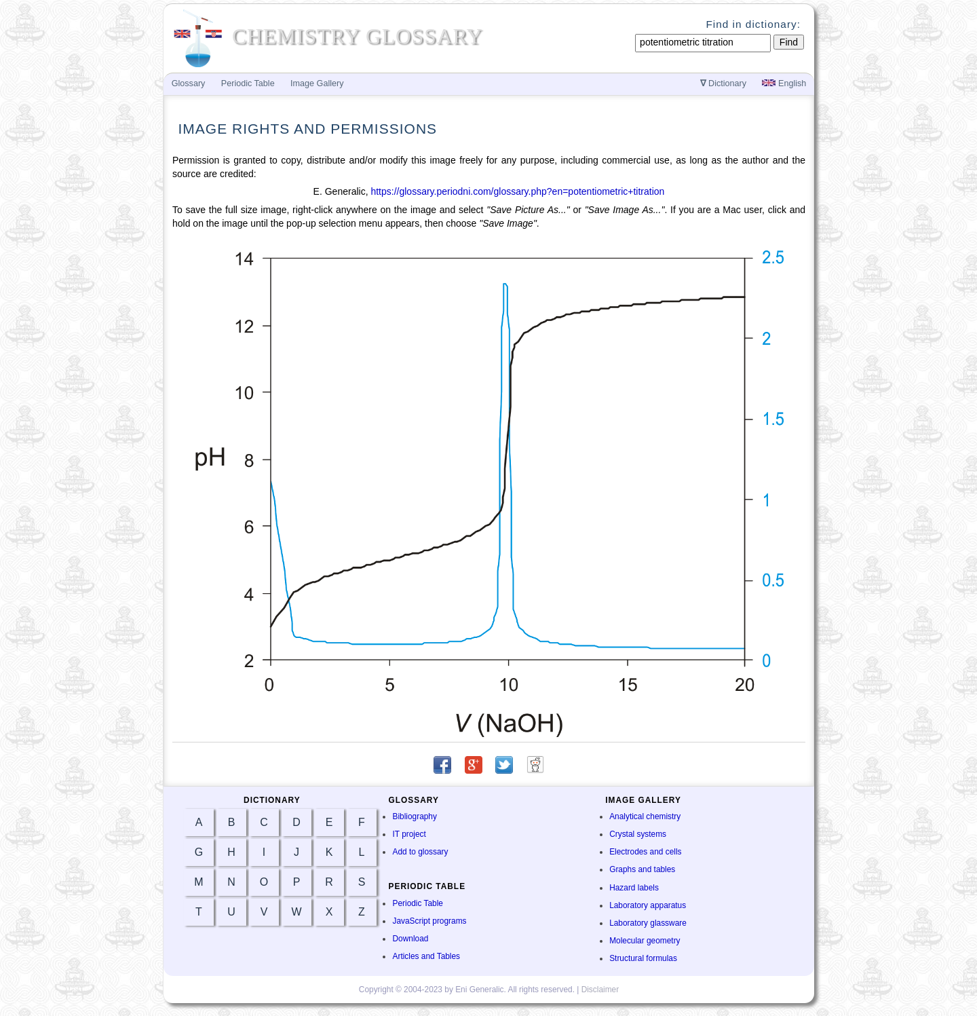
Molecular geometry (644, 940)
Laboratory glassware (648, 923)
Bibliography (414, 816)
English (784, 83)
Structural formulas (643, 958)
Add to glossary (420, 852)
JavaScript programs (429, 921)
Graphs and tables (642, 869)
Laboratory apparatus (647, 905)
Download (410, 938)
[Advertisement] (872, 313)
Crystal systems (637, 834)
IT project (408, 834)
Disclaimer (600, 989)
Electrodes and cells (645, 852)
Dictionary (723, 83)
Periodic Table (417, 903)
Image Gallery (316, 83)
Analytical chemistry (645, 816)
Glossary (189, 83)
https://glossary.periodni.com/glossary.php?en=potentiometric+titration (517, 191)
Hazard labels (634, 887)
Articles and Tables (426, 956)
